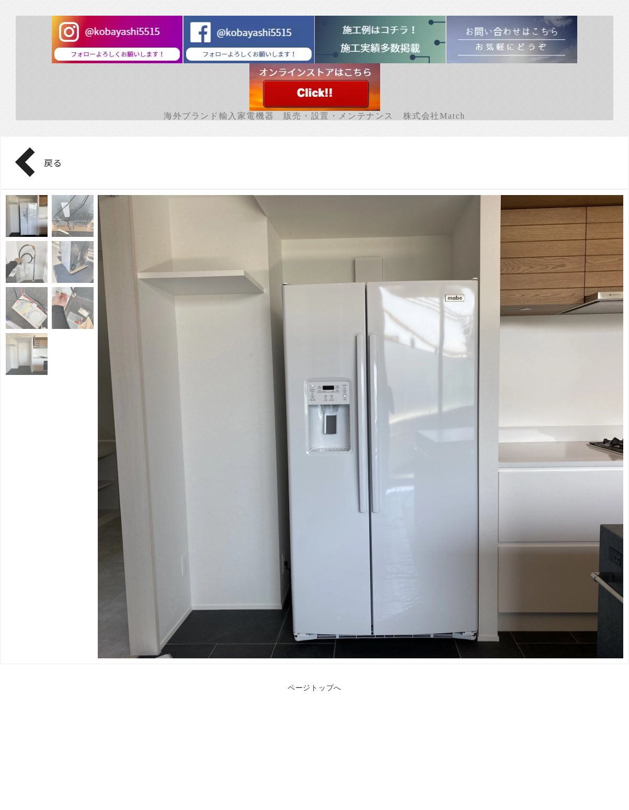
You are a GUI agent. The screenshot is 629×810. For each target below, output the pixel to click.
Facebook (314, 774)
